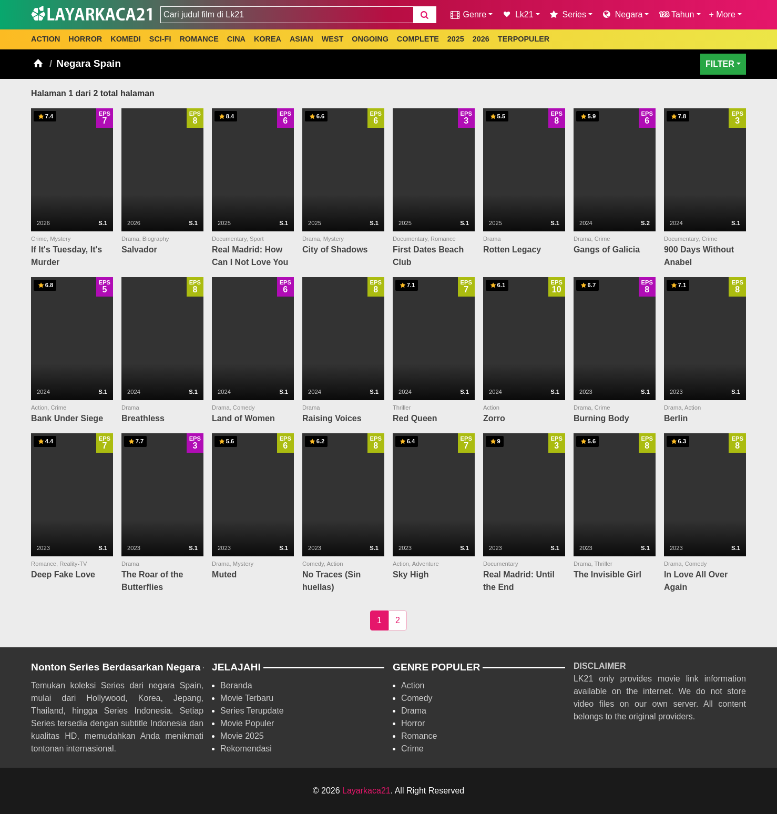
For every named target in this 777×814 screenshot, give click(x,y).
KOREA (267, 39)
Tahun (675, 14)
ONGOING (370, 39)
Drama (413, 710)
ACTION (45, 39)
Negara (621, 14)
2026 (481, 39)
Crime (412, 748)
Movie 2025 (242, 735)
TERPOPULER (523, 39)
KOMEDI (125, 39)
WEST (333, 39)
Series (567, 14)
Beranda (236, 685)
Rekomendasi (246, 748)
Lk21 (517, 14)
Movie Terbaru (246, 698)
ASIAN (301, 39)
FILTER (720, 63)
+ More (722, 14)
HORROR (85, 39)
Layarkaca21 (366, 790)
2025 (455, 39)
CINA (236, 39)
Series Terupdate (252, 710)
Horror (413, 723)
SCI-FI (160, 39)
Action (412, 685)
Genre (467, 14)
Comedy (417, 698)
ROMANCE (198, 39)
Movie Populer (247, 723)
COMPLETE (418, 39)
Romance (419, 735)
